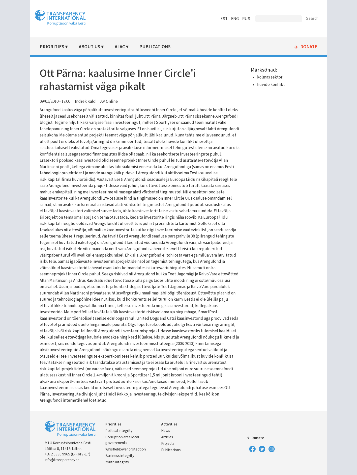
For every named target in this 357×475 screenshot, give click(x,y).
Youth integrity (117, 462)
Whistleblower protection (125, 449)
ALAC (120, 47)
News (165, 430)
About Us (89, 47)
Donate (308, 47)
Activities (169, 424)
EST (224, 19)
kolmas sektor (269, 77)
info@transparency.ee (62, 459)
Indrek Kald (85, 101)
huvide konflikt (271, 84)
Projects (168, 443)
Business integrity (119, 455)
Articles (167, 437)
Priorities (52, 47)
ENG (235, 19)
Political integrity (118, 430)
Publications (155, 47)
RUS (246, 19)
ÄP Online (109, 101)
